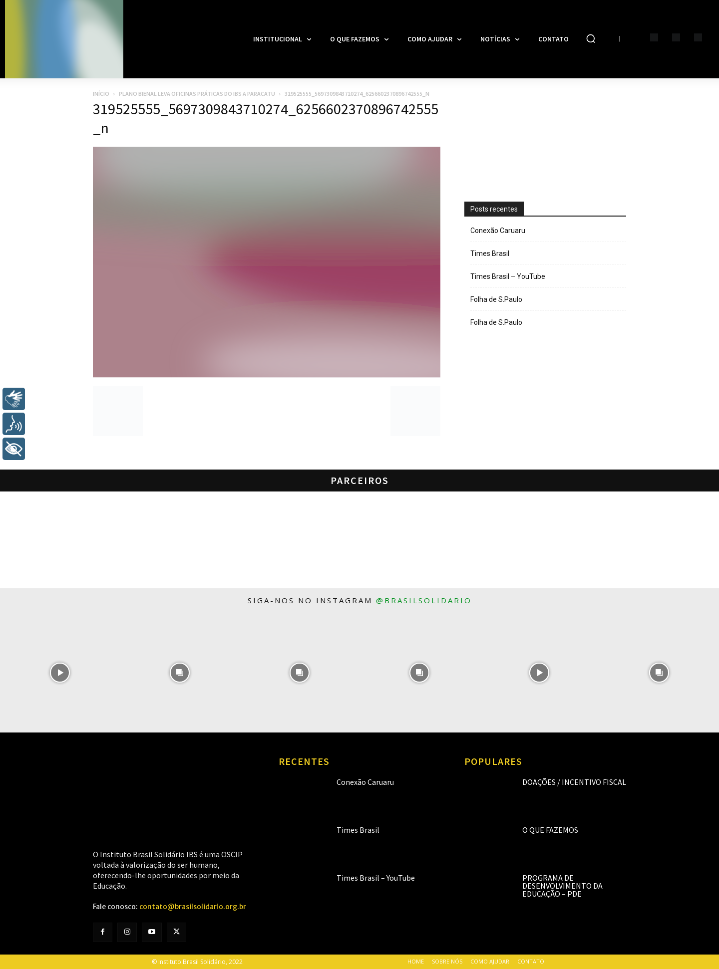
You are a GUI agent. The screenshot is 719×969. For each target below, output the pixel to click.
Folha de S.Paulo (496, 299)
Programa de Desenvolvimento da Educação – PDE (562, 886)
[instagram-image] (60, 672)
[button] (591, 38)
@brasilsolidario (424, 600)
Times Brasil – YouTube (507, 276)
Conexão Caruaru (497, 231)
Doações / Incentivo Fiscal (574, 782)
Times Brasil (489, 253)
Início (101, 93)
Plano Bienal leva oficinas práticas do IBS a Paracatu (197, 93)
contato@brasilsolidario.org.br (192, 906)
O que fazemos (550, 830)
